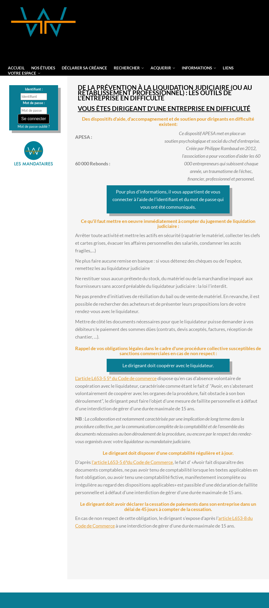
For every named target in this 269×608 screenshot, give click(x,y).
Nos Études (43, 67)
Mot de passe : (34, 103)
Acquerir (163, 67)
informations (199, 67)
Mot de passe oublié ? (34, 126)
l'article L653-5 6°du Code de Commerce (132, 462)
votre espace (24, 73)
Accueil (16, 67)
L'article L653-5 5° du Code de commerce (116, 378)
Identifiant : (34, 89)
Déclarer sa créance (84, 67)
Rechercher (129, 67)
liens (228, 67)
